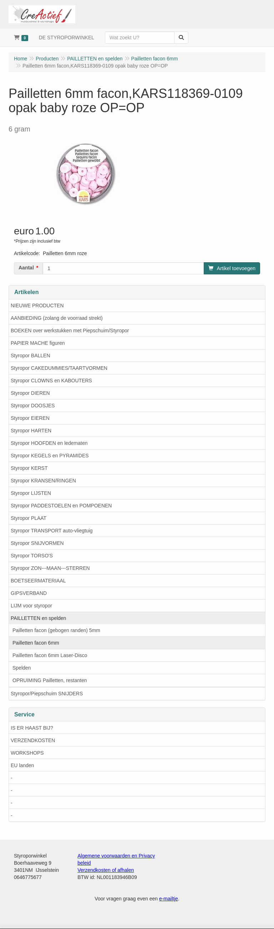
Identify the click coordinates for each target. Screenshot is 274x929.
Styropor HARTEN (31, 430)
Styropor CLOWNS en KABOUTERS (51, 380)
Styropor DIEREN (30, 393)
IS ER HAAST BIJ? (32, 728)
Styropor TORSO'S (32, 555)
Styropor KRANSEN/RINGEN (43, 480)
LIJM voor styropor (31, 605)
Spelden (21, 668)
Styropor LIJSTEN (31, 493)
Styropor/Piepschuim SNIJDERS (47, 693)
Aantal (26, 267)
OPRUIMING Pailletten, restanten (49, 680)
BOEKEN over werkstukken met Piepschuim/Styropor (70, 330)
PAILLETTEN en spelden (38, 618)
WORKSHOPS (27, 753)
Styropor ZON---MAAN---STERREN (50, 568)
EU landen (22, 765)
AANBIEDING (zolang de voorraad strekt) (57, 318)
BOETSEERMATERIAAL (38, 580)
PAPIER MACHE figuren (38, 343)
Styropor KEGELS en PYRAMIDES (50, 455)
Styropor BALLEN (30, 355)
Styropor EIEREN (30, 418)
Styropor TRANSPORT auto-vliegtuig (52, 530)
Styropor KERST (29, 468)
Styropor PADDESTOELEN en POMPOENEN (61, 505)
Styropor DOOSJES (33, 405)
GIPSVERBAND (29, 593)
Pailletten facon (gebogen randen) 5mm (56, 630)
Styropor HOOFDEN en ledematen (49, 443)
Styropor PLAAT (28, 518)
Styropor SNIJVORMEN (37, 543)
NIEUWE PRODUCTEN (37, 305)
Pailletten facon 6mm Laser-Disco (49, 655)
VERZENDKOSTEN (33, 740)
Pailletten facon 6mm (35, 643)
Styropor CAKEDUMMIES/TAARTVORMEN (59, 368)
